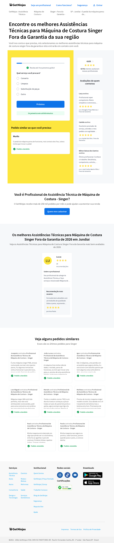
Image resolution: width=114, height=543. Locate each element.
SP (72, 11)
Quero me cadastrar (57, 211)
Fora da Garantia (60, 13)
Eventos (24, 473)
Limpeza (24, 83)
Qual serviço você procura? (28, 73)
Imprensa (65, 529)
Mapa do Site (38, 506)
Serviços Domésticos (25, 496)
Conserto (24, 78)
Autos (11, 484)
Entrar (97, 5)
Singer (53, 11)
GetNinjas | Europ (40, 484)
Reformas (24, 484)
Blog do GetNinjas (40, 495)
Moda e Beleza (23, 480)
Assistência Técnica (23, 13)
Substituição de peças (30, 89)
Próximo (40, 104)
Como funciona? (64, 5)
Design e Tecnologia (13, 496)
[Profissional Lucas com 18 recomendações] (57, 285)
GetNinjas (13, 11)
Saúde (23, 490)
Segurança (82, 5)
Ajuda (36, 512)
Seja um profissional (41, 5)
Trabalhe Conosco (40, 490)
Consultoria (13, 490)
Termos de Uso (76, 529)
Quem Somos (39, 473)
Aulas (11, 479)
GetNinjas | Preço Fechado (44, 479)
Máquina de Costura (39, 13)
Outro (23, 94)
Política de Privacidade (92, 529)
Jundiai (77, 11)
